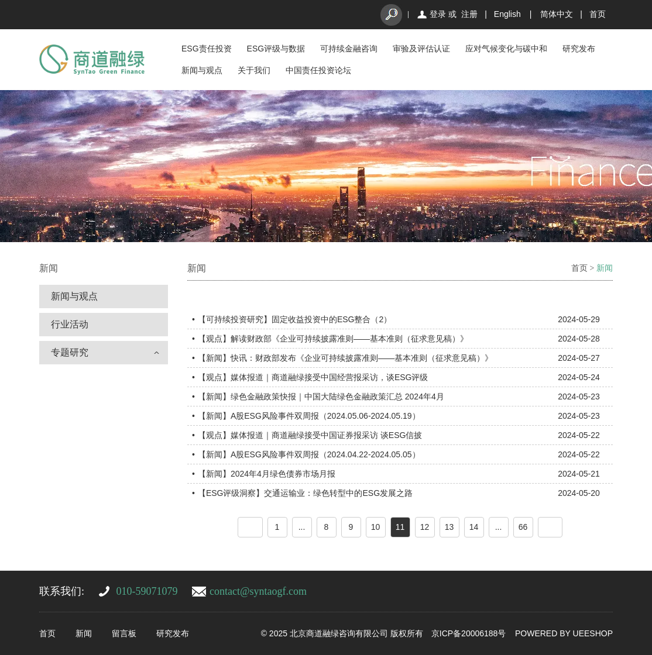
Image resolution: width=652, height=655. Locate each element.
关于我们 (254, 70)
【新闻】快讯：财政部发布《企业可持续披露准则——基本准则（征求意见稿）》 (345, 358)
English (507, 14)
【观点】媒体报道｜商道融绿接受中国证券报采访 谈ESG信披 (310, 435)
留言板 (124, 633)
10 (375, 527)
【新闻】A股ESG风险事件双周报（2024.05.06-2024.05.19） (309, 415)
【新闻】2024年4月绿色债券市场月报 (266, 473)
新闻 (604, 268)
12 (425, 527)
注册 (469, 14)
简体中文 (556, 14)
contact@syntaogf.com (258, 591)
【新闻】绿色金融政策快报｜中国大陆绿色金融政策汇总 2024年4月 (321, 396)
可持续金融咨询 (349, 48)
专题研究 (69, 352)
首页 (597, 14)
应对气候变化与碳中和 (506, 48)
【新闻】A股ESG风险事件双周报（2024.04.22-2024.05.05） (309, 454)
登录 (438, 14)
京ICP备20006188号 (468, 633)
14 (474, 527)
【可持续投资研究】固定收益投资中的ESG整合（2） (295, 319)
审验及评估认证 (421, 48)
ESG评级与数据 (276, 48)
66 (523, 527)
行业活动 (69, 324)
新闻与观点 (201, 70)
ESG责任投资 (206, 48)
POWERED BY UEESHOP (564, 633)
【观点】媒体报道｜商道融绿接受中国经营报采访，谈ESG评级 (313, 377)
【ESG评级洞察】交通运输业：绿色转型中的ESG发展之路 (305, 493)
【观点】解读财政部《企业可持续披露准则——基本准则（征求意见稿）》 (333, 338)
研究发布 (578, 48)
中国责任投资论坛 (318, 70)
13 (449, 527)
